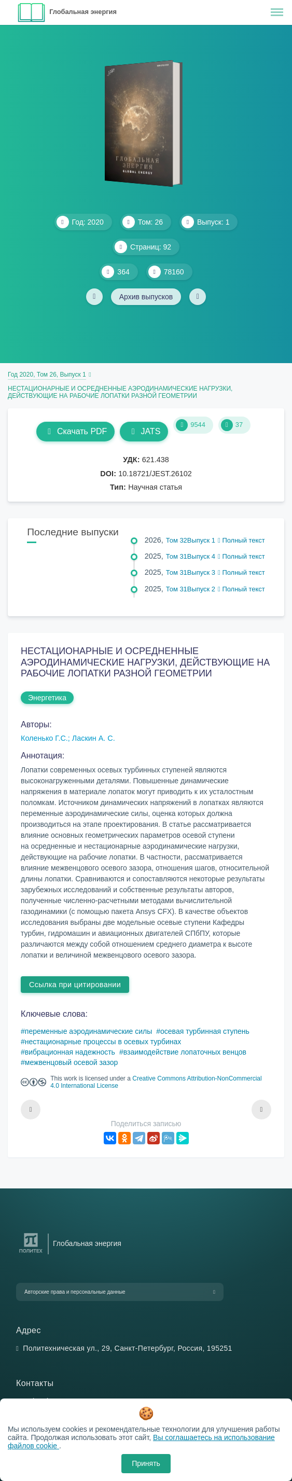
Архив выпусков (146, 297)
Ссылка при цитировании (75, 984)
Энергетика (47, 698)
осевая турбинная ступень (204, 1031)
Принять (146, 1463)
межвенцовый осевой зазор (71, 1062)
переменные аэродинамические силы (88, 1031)
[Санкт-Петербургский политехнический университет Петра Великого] (31, 1253)
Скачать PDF (75, 431)
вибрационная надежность (70, 1052)
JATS (144, 431)
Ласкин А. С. (93, 738)
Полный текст (241, 540)
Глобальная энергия (83, 12)
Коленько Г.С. (44, 738)
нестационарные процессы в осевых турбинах (103, 1041)
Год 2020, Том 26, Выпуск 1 (47, 374)
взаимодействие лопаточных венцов (184, 1052)
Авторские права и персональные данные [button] (75, 1292)
